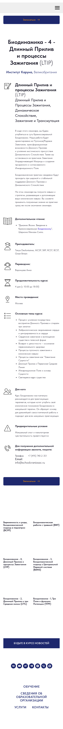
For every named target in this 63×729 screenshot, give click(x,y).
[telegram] (31, 665)
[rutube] (25, 665)
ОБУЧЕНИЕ (31, 686)
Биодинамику (44, 228)
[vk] (13, 665)
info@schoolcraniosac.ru (30, 462)
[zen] (37, 665)
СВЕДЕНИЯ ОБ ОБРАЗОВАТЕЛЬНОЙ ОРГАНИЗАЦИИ (31, 697)
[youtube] (19, 665)
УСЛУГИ (20, 707)
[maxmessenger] (49, 665)
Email (18, 459)
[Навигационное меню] (57, 8)
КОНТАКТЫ (40, 707)
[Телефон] (43, 665)
